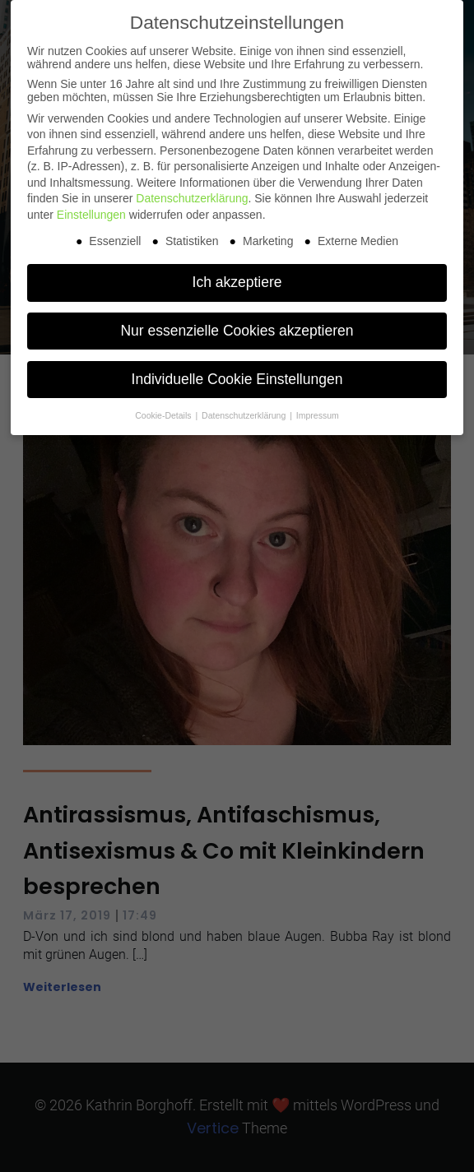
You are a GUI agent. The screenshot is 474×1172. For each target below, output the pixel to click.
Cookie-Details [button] (164, 415)
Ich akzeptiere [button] (237, 282)
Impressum (317, 415)
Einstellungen (91, 214)
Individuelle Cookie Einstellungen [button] (237, 379)
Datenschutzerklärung (192, 198)
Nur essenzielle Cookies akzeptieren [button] (236, 330)
